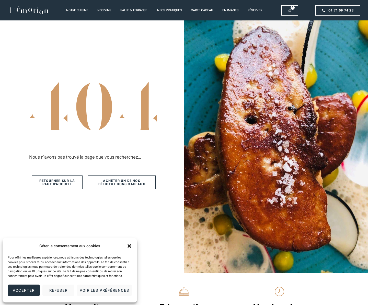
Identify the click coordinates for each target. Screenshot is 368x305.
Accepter (24, 290)
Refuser (58, 290)
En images (230, 10)
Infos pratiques (169, 10)
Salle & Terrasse (133, 10)
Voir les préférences (104, 290)
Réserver (255, 10)
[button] (129, 246)
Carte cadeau (202, 10)
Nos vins (104, 10)
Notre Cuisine (77, 10)
